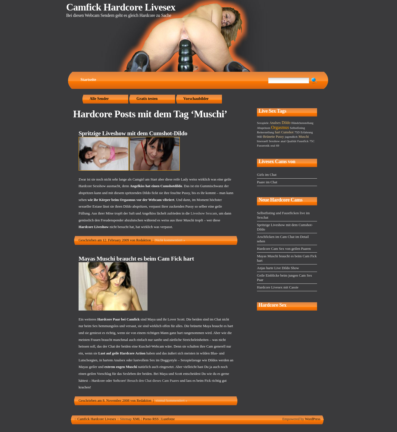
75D (297, 132)
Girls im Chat (267, 175)
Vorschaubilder (196, 99)
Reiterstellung (265, 132)
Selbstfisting (297, 127)
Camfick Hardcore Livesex (120, 7)
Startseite (88, 80)
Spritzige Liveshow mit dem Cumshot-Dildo (133, 133)
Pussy (280, 137)
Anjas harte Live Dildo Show (278, 268)
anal (283, 141)
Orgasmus (280, 127)
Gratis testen (147, 99)
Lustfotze (168, 419)
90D (259, 136)
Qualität (291, 141)
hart (277, 132)
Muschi (304, 137)
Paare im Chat (267, 182)
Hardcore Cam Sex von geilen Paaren (284, 249)
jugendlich (291, 136)
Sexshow (274, 141)
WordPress (312, 419)
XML (136, 419)
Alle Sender (99, 99)
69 (277, 145)
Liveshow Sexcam (204, 213)
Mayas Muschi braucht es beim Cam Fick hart (136, 258)
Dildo (286, 123)
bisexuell (262, 141)
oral (272, 145)
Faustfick (303, 141)
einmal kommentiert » (171, 400)
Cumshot (287, 132)
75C (311, 141)
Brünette (269, 137)
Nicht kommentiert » (170, 240)
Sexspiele (263, 122)
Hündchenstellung (302, 122)
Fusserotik (263, 145)
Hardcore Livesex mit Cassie (278, 287)
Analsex (275, 123)
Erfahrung (307, 132)
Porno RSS (151, 419)
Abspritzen (263, 127)
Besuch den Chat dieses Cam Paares (153, 380)
